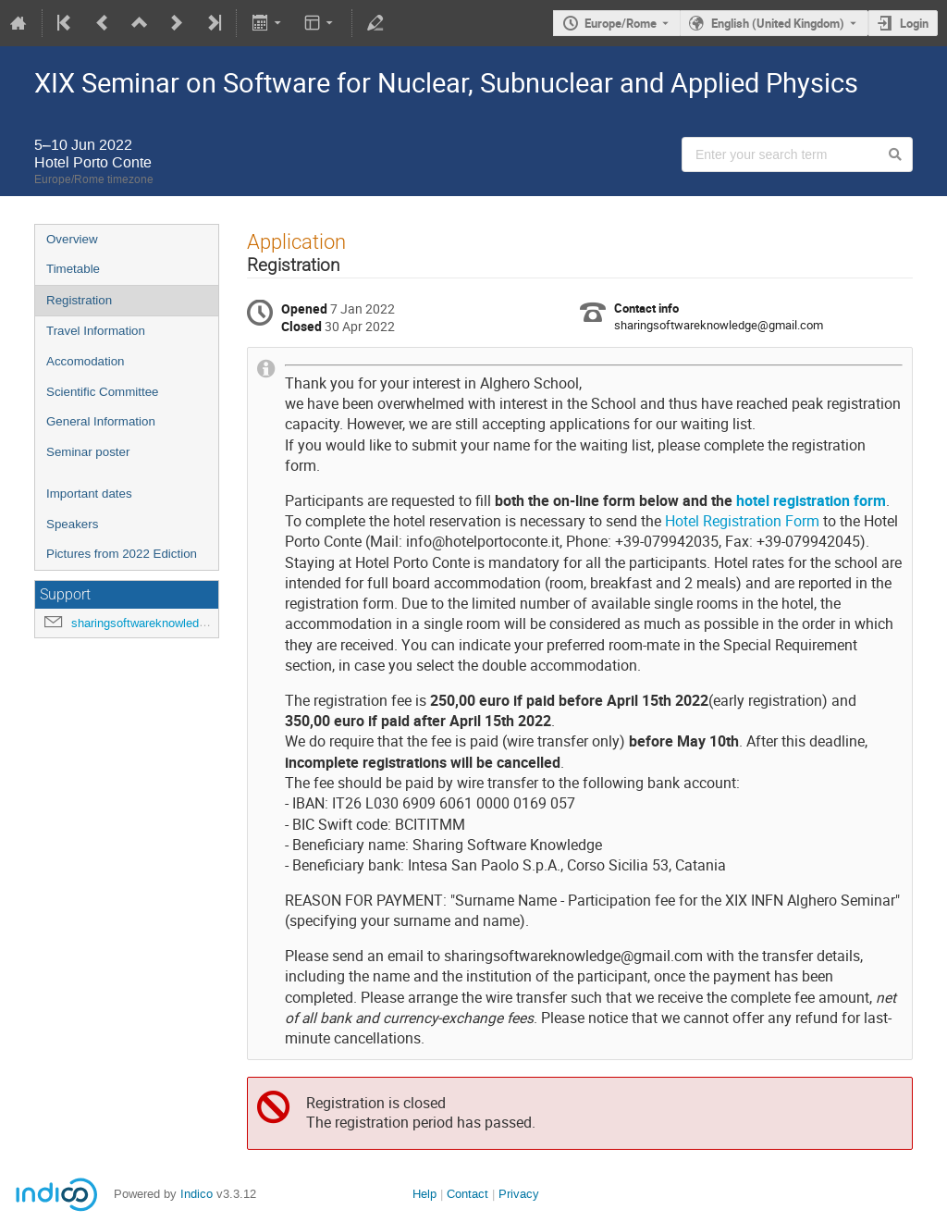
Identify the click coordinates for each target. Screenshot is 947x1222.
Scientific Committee (102, 392)
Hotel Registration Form (742, 521)
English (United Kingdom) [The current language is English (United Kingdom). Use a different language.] (777, 23)
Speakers (72, 524)
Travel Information (95, 331)
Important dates (89, 493)
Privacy (518, 1194)
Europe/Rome (620, 23)
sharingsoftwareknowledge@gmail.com (175, 623)
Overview (72, 239)
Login (914, 23)
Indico (196, 1194)
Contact (467, 1194)
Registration (79, 300)
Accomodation (85, 361)
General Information (100, 421)
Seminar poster (87, 452)
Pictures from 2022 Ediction (121, 554)
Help (424, 1194)
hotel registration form (811, 501)
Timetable (73, 269)
